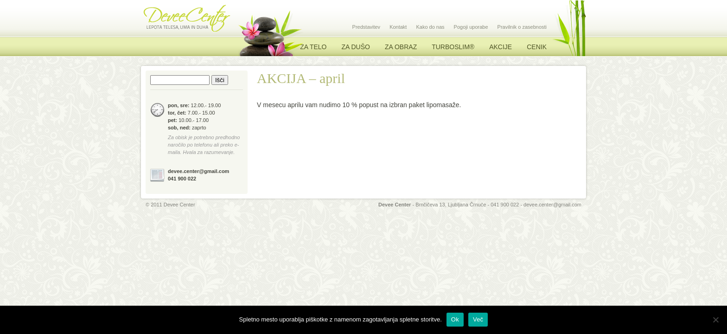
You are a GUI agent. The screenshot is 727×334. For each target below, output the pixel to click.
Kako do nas (430, 27)
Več (478, 319)
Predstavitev (366, 27)
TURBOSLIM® (453, 47)
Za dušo (355, 47)
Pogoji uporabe (471, 27)
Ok (455, 319)
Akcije (500, 47)
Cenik (537, 47)
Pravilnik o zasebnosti (522, 27)
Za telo (313, 47)
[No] (715, 319)
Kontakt (398, 27)
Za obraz (401, 47)
